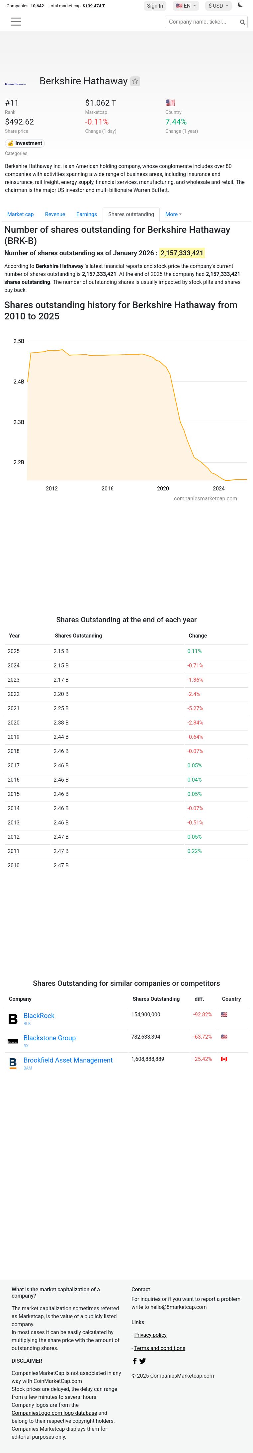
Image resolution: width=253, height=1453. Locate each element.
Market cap (20, 214)
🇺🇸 (184, 6)
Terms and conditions (159, 1348)
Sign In (155, 6)
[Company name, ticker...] (206, 22)
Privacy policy (150, 1335)
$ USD (216, 6)
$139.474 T (94, 5)
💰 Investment (24, 143)
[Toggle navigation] (16, 22)
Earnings (86, 214)
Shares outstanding (131, 214)
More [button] (171, 214)
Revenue (55, 214)
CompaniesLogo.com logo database (54, 1413)
